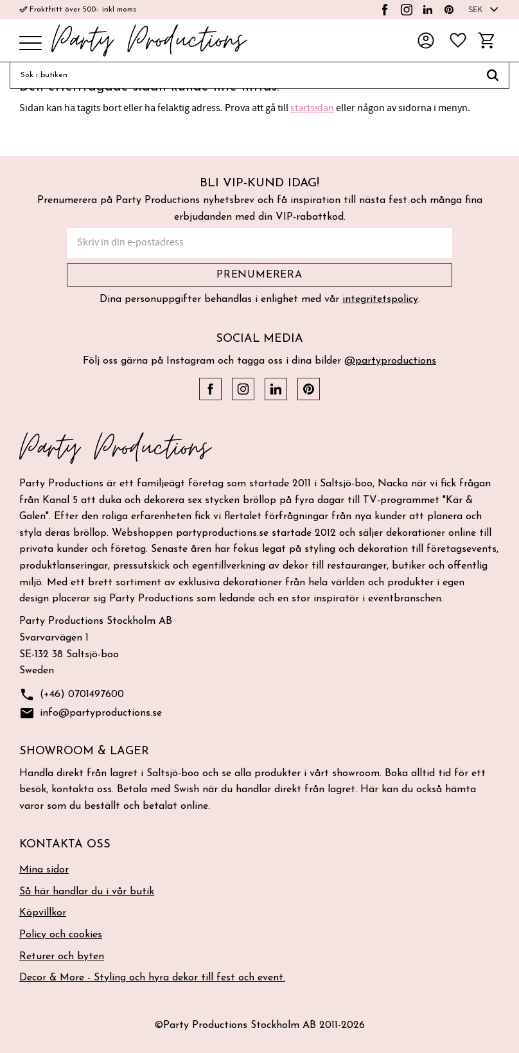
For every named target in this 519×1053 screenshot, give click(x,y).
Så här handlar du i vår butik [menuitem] (86, 892)
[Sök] (493, 75)
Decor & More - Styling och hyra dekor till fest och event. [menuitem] (152, 978)
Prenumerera (259, 275)
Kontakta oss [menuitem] (64, 844)
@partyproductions (390, 361)
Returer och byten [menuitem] (61, 956)
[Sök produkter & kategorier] (243, 75)
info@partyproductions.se (90, 713)
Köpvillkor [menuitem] (42, 913)
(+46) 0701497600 (71, 695)
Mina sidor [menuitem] (44, 870)
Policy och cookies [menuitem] (60, 935)
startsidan (312, 108)
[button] (30, 44)
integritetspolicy (380, 299)
